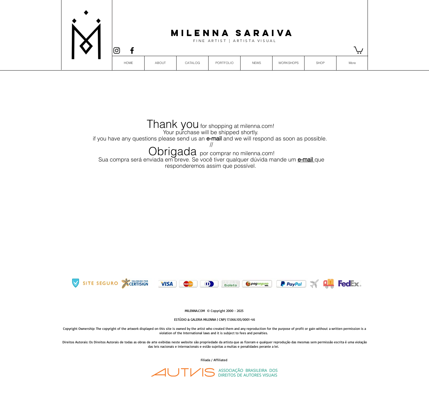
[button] (358, 50)
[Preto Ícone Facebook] (132, 50)
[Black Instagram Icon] (116, 50)
